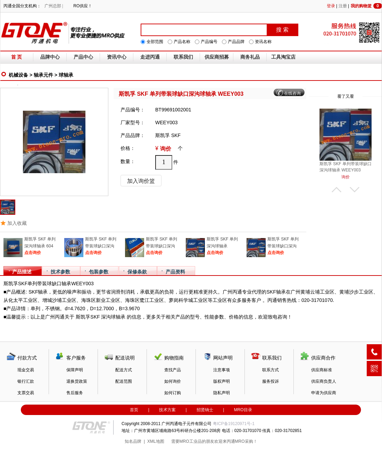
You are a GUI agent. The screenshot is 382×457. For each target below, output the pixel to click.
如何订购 (172, 392)
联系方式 (270, 369)
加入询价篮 (141, 181)
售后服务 (74, 392)
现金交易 (25, 369)
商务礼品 (250, 57)
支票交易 (25, 392)
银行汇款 (25, 381)
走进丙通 (150, 57)
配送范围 (123, 381)
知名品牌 (133, 441)
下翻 (354, 189)
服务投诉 (270, 381)
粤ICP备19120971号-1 (234, 423)
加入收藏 (17, 223)
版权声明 (221, 381)
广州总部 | (53, 5)
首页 (134, 409)
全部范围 (155, 41)
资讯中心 (116, 57)
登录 (331, 5)
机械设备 (18, 75)
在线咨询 (292, 93)
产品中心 (83, 57)
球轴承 (66, 75)
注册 (343, 5)
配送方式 (123, 369)
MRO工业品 (191, 441)
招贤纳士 (205, 409)
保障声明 (74, 369)
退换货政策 (76, 381)
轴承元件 (43, 75)
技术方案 (167, 409)
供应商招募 (217, 57)
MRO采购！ (246, 441)
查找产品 (172, 369)
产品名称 (182, 41)
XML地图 (155, 441)
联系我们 (183, 57)
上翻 (336, 189)
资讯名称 (263, 41)
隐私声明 (221, 392)
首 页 (16, 57)
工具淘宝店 (283, 57)
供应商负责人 (323, 381)
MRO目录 (243, 409)
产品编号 (209, 41)
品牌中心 (50, 57)
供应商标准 (321, 369)
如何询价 (172, 381)
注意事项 (221, 369)
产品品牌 (236, 41)
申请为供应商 (323, 392)
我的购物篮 (366, 6)
